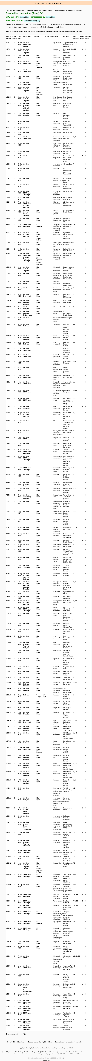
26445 (8, 191)
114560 (8, 688)
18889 (8, 164)
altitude (72, 31)
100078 (8, 267)
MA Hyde (26, 43)
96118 (8, 545)
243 (76, 733)
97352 (8, 565)
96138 (8, 557)
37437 (8, 1000)
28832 (8, 443)
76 (74, 43)
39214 (8, 43)
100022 (8, 928)
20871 (8, 178)
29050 (8, 197)
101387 (8, 87)
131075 (8, 113)
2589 (8, 361)
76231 (8, 324)
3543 (8, 956)
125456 (8, 733)
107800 (8, 682)
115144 (8, 701)
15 (82, 974)
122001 (8, 857)
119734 (8, 712)
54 (82, 540)
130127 (8, 311)
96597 (8, 249)
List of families (18, 10)
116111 (8, 798)
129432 (8, 336)
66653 (8, 233)
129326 (8, 772)
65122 (8, 225)
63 (76, 956)
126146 (8, 300)
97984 (8, 596)
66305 (8, 489)
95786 (8, 76)
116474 (8, 707)
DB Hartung (27, 497)
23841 (8, 974)
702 (7, 121)
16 (82, 994)
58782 (8, 474)
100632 (8, 636)
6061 (8, 382)
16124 (8, 413)
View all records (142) (32, 21)
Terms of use (46, 1060)
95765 (8, 55)
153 (74, 49)
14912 (8, 822)
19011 (8, 431)
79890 (8, 243)
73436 (8, 495)
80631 (8, 534)
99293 (8, 912)
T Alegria (26, 109)
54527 (8, 210)
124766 (8, 720)
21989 (8, 185)
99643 (8, 607)
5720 (8, 143)
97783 (8, 592)
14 (82, 43)
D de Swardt (27, 296)
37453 (8, 1007)
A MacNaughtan (27, 990)
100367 (8, 273)
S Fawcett (26, 846)
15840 (8, 406)
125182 (8, 727)
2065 (8, 966)
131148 (8, 780)
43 (75, 361)
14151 (8, 151)
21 (75, 489)
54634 (8, 218)
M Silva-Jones (25, 213)
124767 (8, 294)
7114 (8, 390)
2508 (8, 70)
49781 (8, 49)
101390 (8, 97)
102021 (8, 659)
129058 (8, 755)
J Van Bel (26, 110)
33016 (8, 895)
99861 (8, 922)
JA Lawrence (27, 315)
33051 (8, 901)
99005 (8, 601)
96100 (8, 540)
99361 (8, 253)
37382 (8, 905)
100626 (8, 630)
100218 (8, 623)
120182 (8, 103)
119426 (8, 875)
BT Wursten (27, 44)
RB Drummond (27, 828)
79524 (8, 511)
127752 (8, 747)
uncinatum (70, 10)
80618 (8, 527)
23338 (8, 82)
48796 (8, 450)
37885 (8, 1026)
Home (8, 10)
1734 (8, 132)
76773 (8, 501)
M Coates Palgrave (26, 52)
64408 (8, 482)
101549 (8, 642)
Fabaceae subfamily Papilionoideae (39, 10)
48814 (8, 456)
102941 (8, 671)
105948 (8, 288)
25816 (8, 984)
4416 (8, 788)
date (77, 31)
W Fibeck (26, 743)
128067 (8, 62)
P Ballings (26, 195)
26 (74, 55)
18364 (8, 816)
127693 (8, 741)
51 (75, 671)
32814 (8, 840)
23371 (8, 437)
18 (75, 137)
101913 (8, 650)
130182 (8, 946)
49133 (8, 318)
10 (82, 1019)
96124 (8, 549)
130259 (8, 885)
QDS (80, 31)
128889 (8, 1013)
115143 (8, 695)
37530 (8, 1019)
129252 (8, 764)
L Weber (26, 868)
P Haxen (26, 215)
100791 (8, 281)
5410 (8, 376)
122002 (8, 863)
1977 (8, 137)
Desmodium (59, 10)
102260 (8, 667)
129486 (8, 342)
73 (74, 832)
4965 (8, 367)
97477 (8, 574)
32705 (8, 832)
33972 (8, 850)
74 (74, 895)
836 (7, 128)
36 (74, 225)
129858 (8, 307)
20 (82, 49)
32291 (8, 202)
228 (76, 390)
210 (74, 875)
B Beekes (26, 408)
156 (76, 895)
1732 (8, 348)
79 (76, 43)
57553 (8, 808)
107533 (8, 678)
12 (74, 788)
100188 (8, 613)
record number (64, 31)
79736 (8, 519)
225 (76, 527)
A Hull (25, 283)
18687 (8, 421)
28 (74, 324)
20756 (8, 168)
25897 (8, 994)
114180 (8, 941)
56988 (8, 468)
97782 (8, 582)
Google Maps (24, 17)
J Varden (26, 46)
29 (74, 956)
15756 (8, 156)
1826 (8, 355)
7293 (8, 398)
